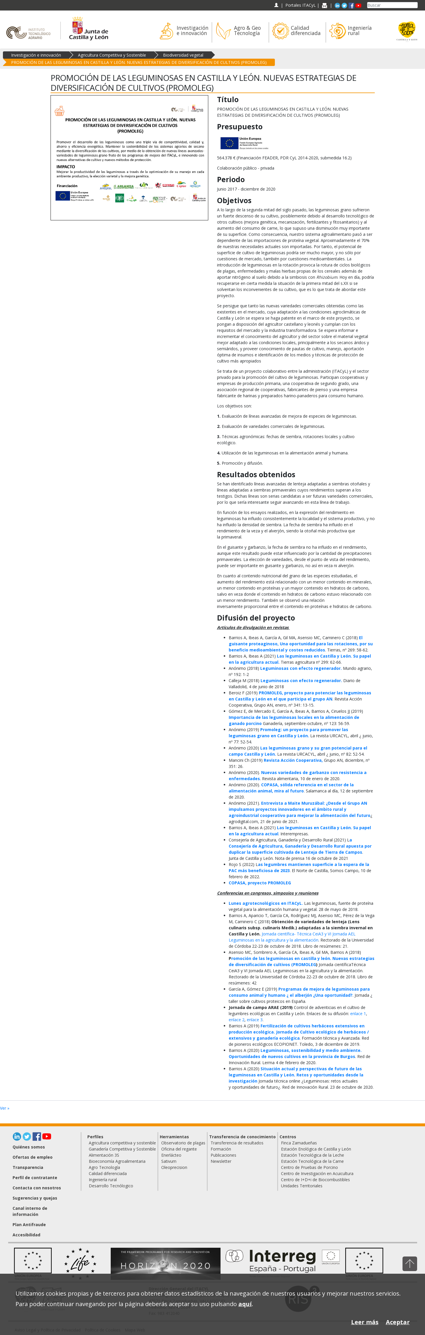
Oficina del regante (179, 1149)
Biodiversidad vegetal (183, 55)
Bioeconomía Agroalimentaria (117, 1161)
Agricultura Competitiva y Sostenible (112, 55)
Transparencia (28, 1167)
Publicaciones (223, 1155)
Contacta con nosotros (37, 1188)
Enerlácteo (171, 1155)
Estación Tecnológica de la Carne (312, 1161)
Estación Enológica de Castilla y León (316, 1149)
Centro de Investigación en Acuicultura (317, 1173)
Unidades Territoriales (301, 1185)
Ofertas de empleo (33, 1157)
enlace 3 (255, 1019)
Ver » (4, 1108)
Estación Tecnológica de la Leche (312, 1155)
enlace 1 (358, 1013)
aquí (245, 1304)
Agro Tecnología (104, 1167)
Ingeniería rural (103, 1179)
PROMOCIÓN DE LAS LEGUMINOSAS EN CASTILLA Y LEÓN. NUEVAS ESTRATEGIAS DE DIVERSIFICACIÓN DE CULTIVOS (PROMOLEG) (139, 62)
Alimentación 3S (104, 1155)
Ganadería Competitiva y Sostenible (122, 1149)
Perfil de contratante (35, 1177)
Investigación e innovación (36, 55)
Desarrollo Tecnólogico (111, 1185)
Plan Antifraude (29, 1224)
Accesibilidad (26, 1235)
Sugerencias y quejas (35, 1198)
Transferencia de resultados (237, 1143)
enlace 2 (236, 1019)
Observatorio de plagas (183, 1143)
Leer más (365, 1322)
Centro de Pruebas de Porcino (309, 1167)
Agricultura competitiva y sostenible (122, 1143)
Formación (221, 1149)
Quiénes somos (29, 1147)
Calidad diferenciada (108, 1173)
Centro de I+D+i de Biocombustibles (315, 1179)
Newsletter (221, 1161)
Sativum (168, 1161)
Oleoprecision (174, 1167)
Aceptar (398, 1322)
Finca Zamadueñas (299, 1143)
